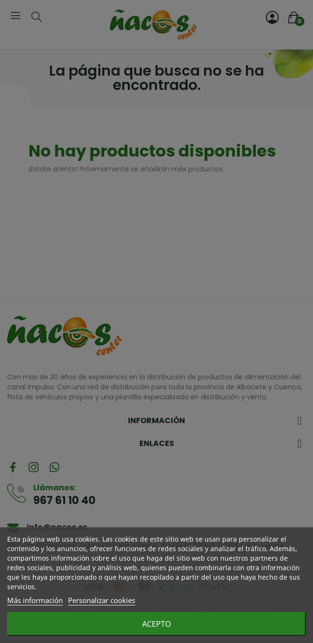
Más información (35, 600)
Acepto (156, 624)
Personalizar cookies (101, 600)
